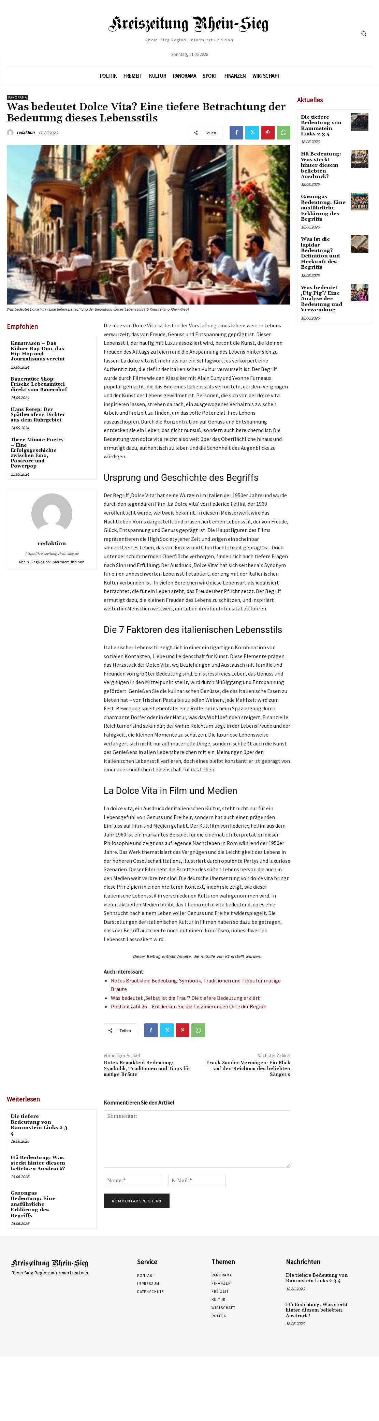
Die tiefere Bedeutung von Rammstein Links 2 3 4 (39, 1121)
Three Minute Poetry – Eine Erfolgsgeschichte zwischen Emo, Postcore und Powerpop (37, 453)
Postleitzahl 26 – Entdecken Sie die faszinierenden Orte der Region (188, 1006)
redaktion (25, 132)
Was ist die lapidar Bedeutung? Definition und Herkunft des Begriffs (319, 242)
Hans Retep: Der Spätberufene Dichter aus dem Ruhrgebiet (38, 414)
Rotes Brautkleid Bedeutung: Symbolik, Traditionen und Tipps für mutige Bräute (147, 1069)
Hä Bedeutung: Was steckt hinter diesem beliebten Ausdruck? (37, 1156)
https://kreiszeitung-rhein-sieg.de (51, 553)
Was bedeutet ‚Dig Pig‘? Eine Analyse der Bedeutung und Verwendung (320, 285)
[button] (363, 33)
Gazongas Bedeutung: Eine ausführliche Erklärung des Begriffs (39, 1193)
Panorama (17, 97)
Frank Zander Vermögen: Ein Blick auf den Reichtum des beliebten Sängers (248, 1069)
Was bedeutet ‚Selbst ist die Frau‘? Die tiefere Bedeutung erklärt (185, 997)
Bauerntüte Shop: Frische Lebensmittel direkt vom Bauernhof (39, 384)
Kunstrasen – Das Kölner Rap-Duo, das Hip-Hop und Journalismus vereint (38, 351)
